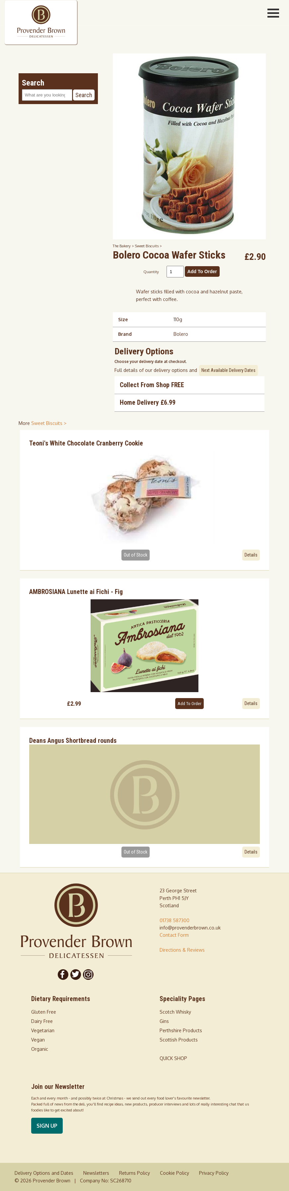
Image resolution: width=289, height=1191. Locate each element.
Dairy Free (42, 1021)
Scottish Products (179, 1039)
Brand (125, 334)
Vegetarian (42, 1030)
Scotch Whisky (175, 1012)
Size (123, 319)
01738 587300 (174, 920)
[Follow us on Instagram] (88, 974)
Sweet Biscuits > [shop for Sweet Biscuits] (48, 423)
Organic (39, 1049)
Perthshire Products (181, 1030)
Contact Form (174, 935)
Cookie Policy (174, 1173)
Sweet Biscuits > (148, 245)
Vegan (38, 1039)
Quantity (151, 271)
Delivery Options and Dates (44, 1173)
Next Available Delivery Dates (228, 370)
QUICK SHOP (173, 1058)
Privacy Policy (214, 1173)
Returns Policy (134, 1173)
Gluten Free (43, 1012)
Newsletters (96, 1173)
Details (251, 555)
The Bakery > (124, 245)
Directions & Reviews (182, 950)
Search (83, 94)
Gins (164, 1021)
